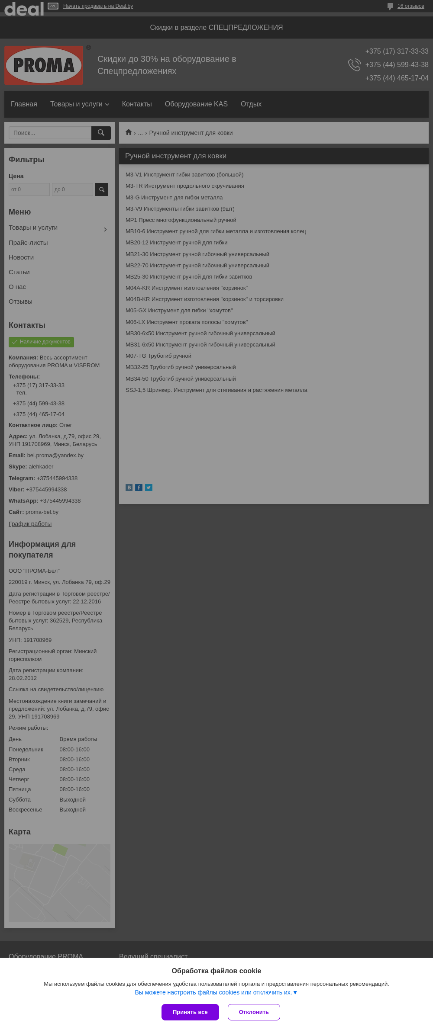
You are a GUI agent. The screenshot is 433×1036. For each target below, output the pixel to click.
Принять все (190, 1012)
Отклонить (254, 1012)
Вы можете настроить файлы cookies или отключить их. (213, 992)
